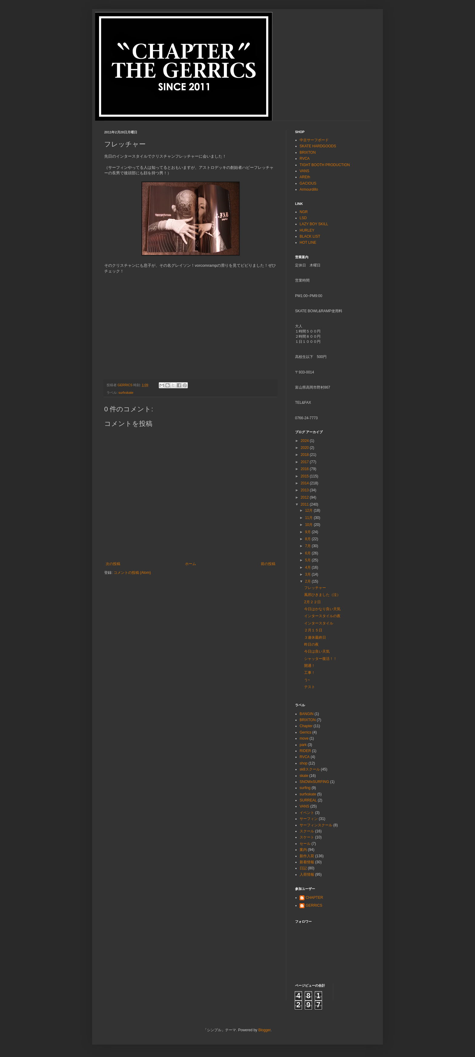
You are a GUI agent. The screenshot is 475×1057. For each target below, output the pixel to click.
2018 (305, 455)
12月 (309, 510)
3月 (308, 574)
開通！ (309, 666)
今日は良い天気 (317, 651)
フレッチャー (315, 588)
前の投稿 (268, 564)
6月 (308, 553)
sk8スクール (310, 769)
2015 (305, 476)
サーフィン (309, 819)
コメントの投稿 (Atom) (132, 572)
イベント (307, 813)
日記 (303, 868)
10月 (309, 525)
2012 (305, 497)
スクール (307, 831)
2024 (305, 441)
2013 (305, 490)
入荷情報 (307, 874)
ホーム (190, 564)
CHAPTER (314, 897)
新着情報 (307, 862)
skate (304, 776)
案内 (303, 850)
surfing (305, 788)
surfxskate (125, 392)
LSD (303, 218)
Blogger (264, 1030)
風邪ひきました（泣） (322, 595)
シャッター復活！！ (320, 659)
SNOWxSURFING (314, 782)
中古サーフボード (314, 140)
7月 (308, 546)
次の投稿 (113, 564)
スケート (307, 837)
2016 (305, 469)
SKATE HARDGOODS (318, 146)
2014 (305, 483)
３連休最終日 (315, 637)
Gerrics (305, 732)
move (304, 738)
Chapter (306, 726)
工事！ (309, 673)
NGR (304, 212)
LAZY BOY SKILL (314, 224)
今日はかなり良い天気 (322, 609)
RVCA (305, 158)
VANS (304, 171)
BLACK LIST (310, 236)
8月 (308, 539)
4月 (308, 567)
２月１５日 (313, 630)
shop (303, 763)
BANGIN (307, 714)
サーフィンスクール (316, 825)
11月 (309, 518)
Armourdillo (309, 189)
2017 (305, 462)
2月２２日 (312, 602)
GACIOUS (308, 183)
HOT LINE (308, 242)
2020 (305, 448)
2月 (308, 581)
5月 (308, 560)
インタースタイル (318, 623)
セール (305, 843)
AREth (305, 177)
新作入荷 (307, 856)
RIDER (305, 751)
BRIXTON (308, 152)
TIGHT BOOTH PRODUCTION (325, 165)
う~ (307, 680)
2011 (305, 504)
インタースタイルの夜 (322, 616)
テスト (309, 687)
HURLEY (307, 230)
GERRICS (314, 905)
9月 (308, 532)
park (303, 745)
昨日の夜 (311, 644)
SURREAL (308, 800)
